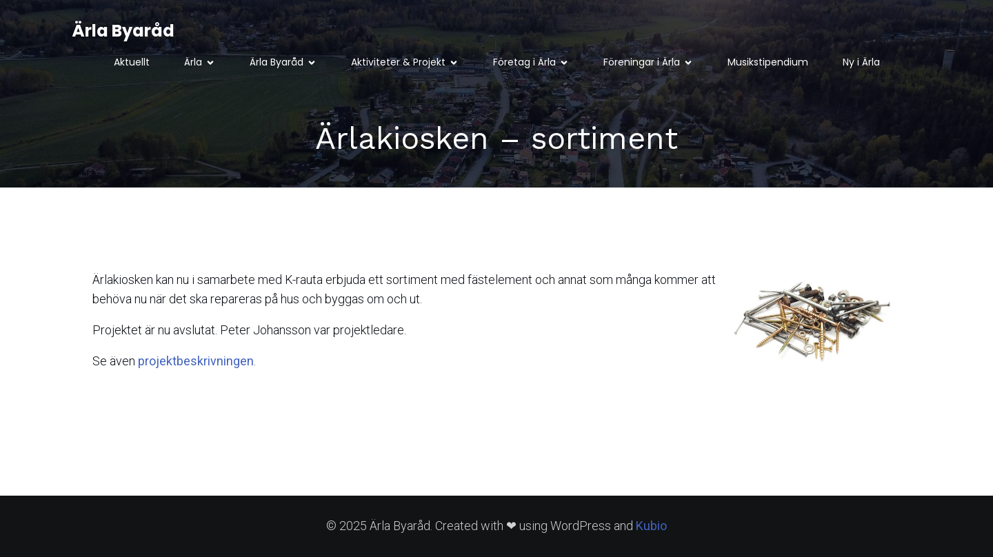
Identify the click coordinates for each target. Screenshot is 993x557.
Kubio (651, 525)
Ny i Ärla (861, 62)
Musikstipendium (768, 62)
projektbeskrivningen (196, 361)
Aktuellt (132, 62)
